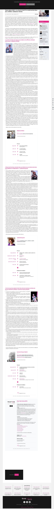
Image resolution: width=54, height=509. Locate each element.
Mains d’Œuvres (22, 256)
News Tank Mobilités (20, 429)
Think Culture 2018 (27, 487)
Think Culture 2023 (17, 493)
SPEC (43, 53)
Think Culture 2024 (27, 493)
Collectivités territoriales (43, 57)
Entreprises (41, 58)
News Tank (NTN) (23, 436)
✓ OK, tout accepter (22, 4)
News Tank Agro (19, 431)
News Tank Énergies (20, 430)
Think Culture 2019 (36, 487)
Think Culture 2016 (8, 487)
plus (44, 44)
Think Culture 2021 (46, 487)
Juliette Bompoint (7, 37)
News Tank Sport (19, 425)
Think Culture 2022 (8, 493)
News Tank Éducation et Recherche (22, 426)
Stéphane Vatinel (32, 24)
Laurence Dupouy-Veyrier (16, 34)
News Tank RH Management (21, 427)
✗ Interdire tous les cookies (30, 4)
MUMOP (46, 53)
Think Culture (23, 413)
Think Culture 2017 (17, 487)
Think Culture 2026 (46, 493)
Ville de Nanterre (22, 370)
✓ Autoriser (16, 475)
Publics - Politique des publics (43, 59)
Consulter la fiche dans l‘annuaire (21, 136)
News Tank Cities (19, 428)
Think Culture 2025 (36, 493)
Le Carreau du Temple (23, 259)
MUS (40, 53)
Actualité (41, 50)
